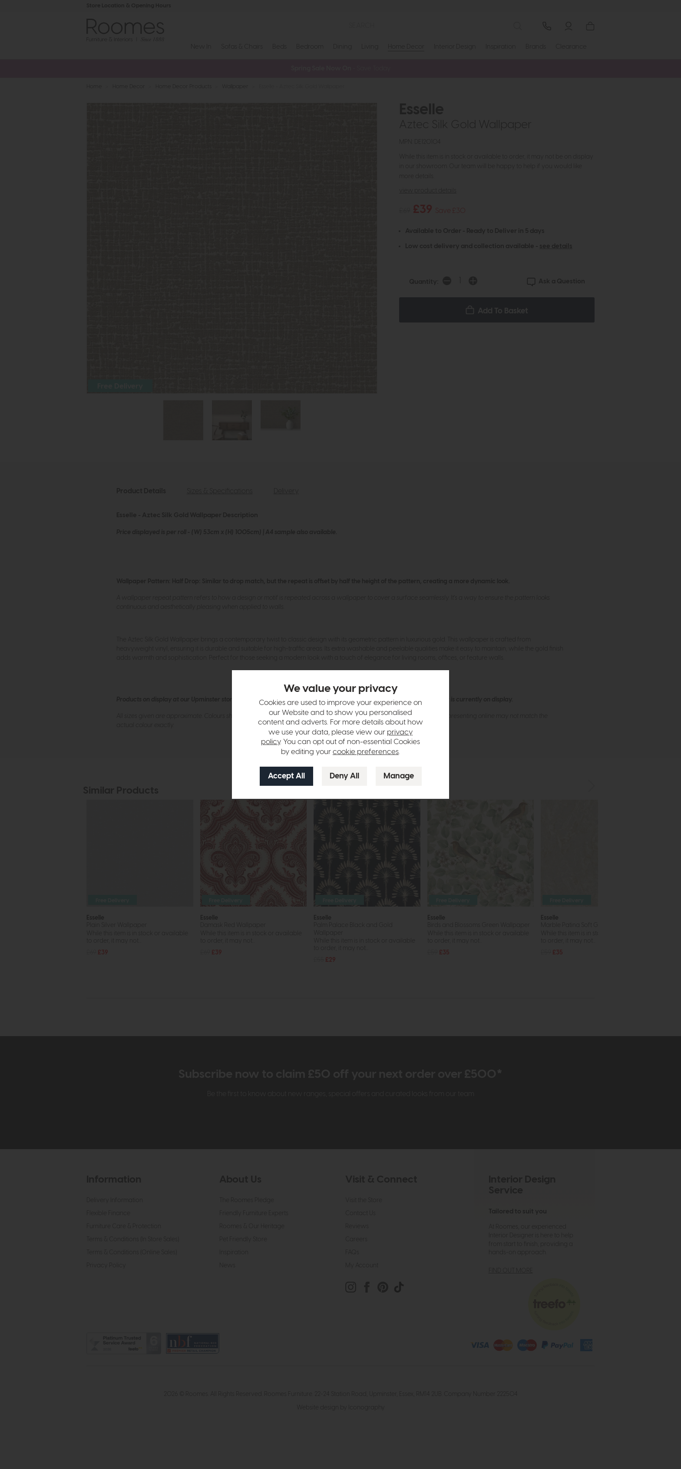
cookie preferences (366, 751)
